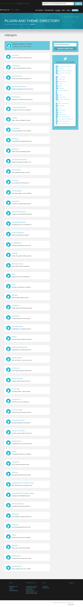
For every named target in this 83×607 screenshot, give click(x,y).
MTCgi (14, 337)
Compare (15, 138)
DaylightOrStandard (19, 159)
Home (6, 24)
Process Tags (17, 410)
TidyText (15, 524)
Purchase (11, 589)
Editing (59, 95)
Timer (14, 535)
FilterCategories (18, 232)
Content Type (60, 79)
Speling (15, 472)
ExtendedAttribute (19, 222)
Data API (59, 83)
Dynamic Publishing (62, 90)
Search (58, 108)
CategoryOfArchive (19, 107)
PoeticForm (16, 399)
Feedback (75, 10)
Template (15, 514)
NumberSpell (17, 358)
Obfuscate (16, 368)
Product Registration (13, 590)
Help (77, 17)
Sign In (66, 17)
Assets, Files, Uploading (63, 70)
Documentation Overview (31, 586)
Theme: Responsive (62, 123)
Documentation (49, 10)
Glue (13, 274)
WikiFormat (16, 556)
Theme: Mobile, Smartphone (64, 119)
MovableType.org (9, 9)
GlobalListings (17, 264)
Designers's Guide (30, 590)
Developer (60, 88)
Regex (14, 451)
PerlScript (15, 389)
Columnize (16, 128)
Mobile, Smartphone (62, 103)
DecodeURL (16, 170)
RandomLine (16, 441)
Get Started (39, 10)
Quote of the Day (18, 431)
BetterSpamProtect (19, 86)
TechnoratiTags (18, 504)
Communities (60, 77)
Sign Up (71, 17)
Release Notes (46, 587)
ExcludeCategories (19, 212)
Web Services (61, 114)
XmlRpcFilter (17, 566)
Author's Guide (29, 589)
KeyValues (16, 316)
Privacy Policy (71, 604)
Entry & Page (60, 97)
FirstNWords (16, 243)
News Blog (45, 586)
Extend (11, 24)
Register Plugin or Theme (22, 44)
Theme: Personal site (63, 121)
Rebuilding (60, 105)
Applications (60, 68)
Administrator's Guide (31, 587)
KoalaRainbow (17, 326)
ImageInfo (15, 305)
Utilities (59, 112)
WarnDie (15, 545)
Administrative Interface (63, 66)
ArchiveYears (17, 76)
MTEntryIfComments (19, 347)
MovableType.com (23, 3)
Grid (13, 285)
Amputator (16, 65)
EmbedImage (17, 191)
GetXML (15, 253)
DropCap (15, 180)
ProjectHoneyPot (18, 420)
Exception (15, 201)
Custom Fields (61, 81)
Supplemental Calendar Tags (23, 483)
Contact (71, 582)
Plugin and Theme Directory (21, 24)
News (63, 10)
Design (59, 86)
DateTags (15, 149)
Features (11, 587)
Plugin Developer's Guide (31, 592)
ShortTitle (15, 462)
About (68, 10)
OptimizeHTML (17, 378)
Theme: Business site (63, 116)
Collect (14, 118)
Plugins (57, 10)
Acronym (15, 55)
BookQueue (16, 97)
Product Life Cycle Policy (31, 593)
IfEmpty (15, 295)
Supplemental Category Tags (23, 493)
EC (57, 92)
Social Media (60, 110)
